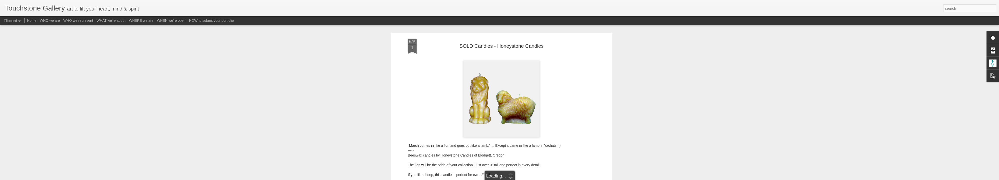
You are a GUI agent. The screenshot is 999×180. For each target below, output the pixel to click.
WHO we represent (78, 20)
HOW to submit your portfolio (211, 20)
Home (31, 20)
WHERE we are (141, 20)
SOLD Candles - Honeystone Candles (502, 46)
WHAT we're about (111, 20)
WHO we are (50, 20)
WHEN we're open (171, 20)
